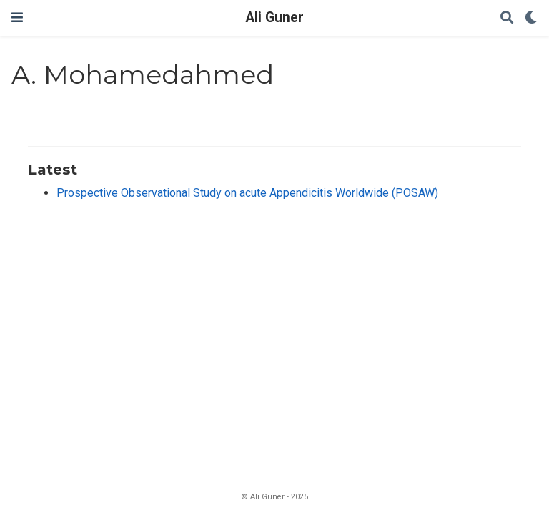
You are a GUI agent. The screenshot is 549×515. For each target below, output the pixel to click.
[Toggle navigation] (17, 17)
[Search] (506, 18)
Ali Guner (275, 17)
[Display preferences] (531, 18)
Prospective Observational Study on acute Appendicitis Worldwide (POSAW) (247, 193)
